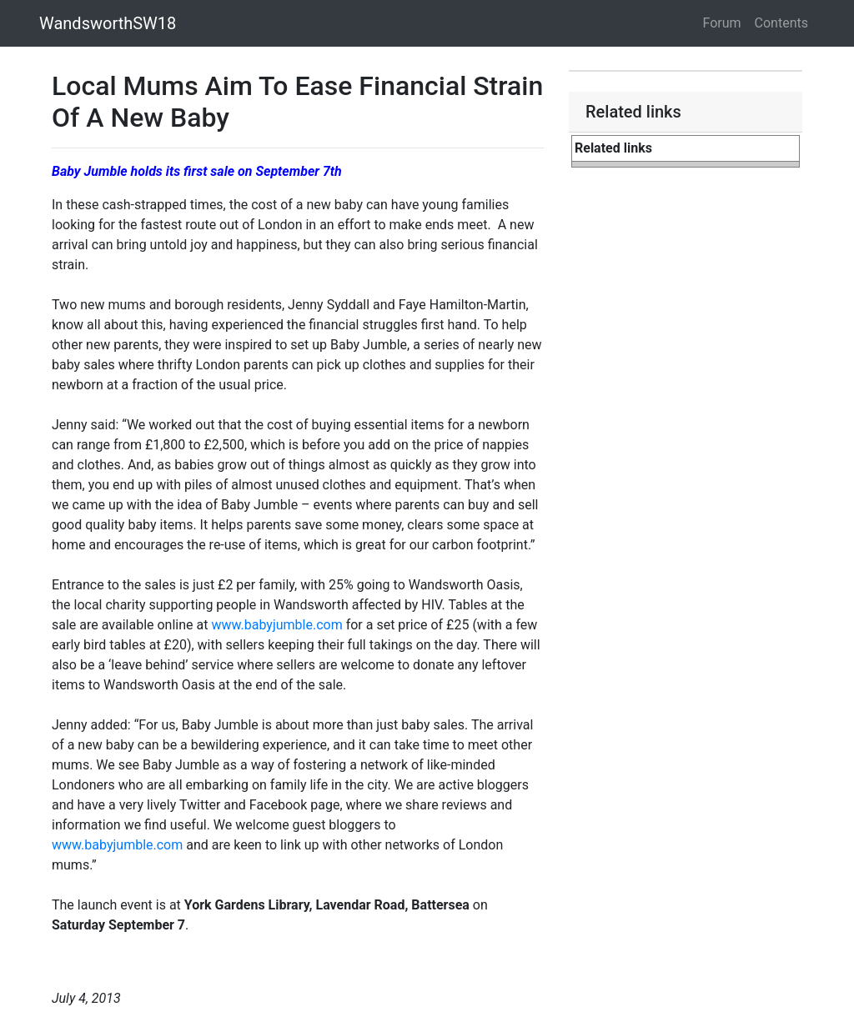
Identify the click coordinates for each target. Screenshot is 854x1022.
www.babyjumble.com (276, 625)
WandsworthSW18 (107, 23)
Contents (781, 23)
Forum (722, 23)
